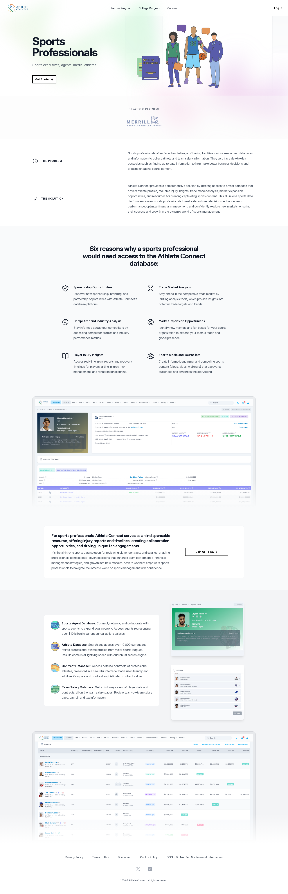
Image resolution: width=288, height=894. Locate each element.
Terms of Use (100, 857)
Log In (278, 8)
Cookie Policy (149, 857)
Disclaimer (124, 857)
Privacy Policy (74, 857)
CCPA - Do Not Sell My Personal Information (194, 857)
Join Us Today (206, 551)
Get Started (44, 79)
